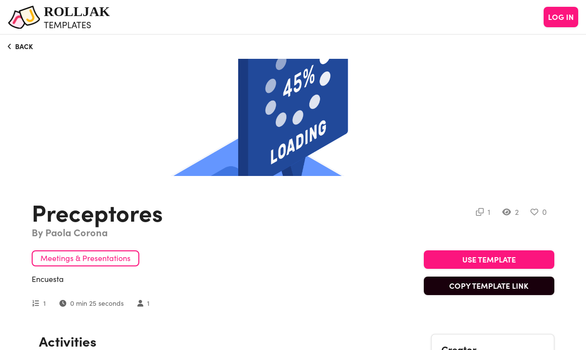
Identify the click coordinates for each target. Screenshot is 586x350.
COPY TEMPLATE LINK (489, 286)
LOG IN (561, 17)
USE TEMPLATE (489, 259)
